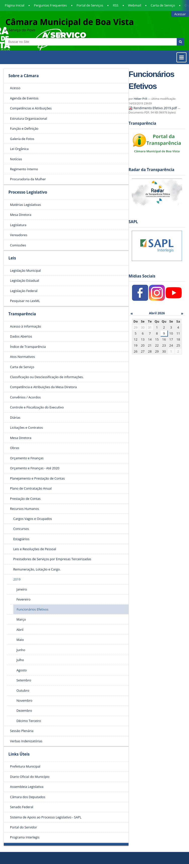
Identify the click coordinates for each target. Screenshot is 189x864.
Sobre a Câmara (23, 75)
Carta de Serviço (163, 5)
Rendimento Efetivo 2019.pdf (153, 108)
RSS (115, 5)
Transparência (22, 314)
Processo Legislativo (27, 192)
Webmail (134, 5)
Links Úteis (18, 754)
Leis (12, 258)
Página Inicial (14, 5)
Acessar (180, 14)
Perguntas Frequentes (50, 5)
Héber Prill (140, 98)
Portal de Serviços (90, 5)
